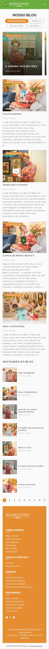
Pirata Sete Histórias (15, 604)
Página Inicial (12, 535)
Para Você (10, 563)
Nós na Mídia (16, 26)
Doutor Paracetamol (15, 601)
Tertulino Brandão (14, 607)
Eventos (36, 21)
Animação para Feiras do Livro (19, 587)
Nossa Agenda (12, 542)
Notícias (34, 26)
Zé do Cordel (11, 611)
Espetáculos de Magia (15, 580)
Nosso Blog (11, 545)
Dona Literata (12, 598)
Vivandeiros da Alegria (15, 583)
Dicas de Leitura (17, 21)
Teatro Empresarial (14, 577)
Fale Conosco (12, 551)
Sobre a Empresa (13, 539)
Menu (43, 4)
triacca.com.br (36, 646)
